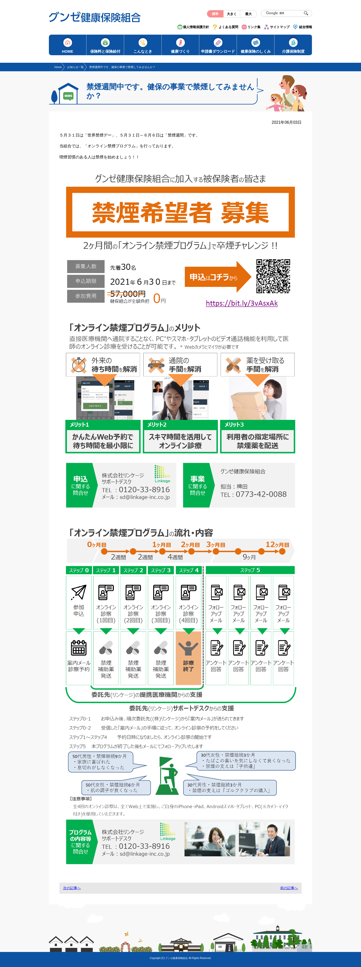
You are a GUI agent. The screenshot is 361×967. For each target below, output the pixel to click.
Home (58, 67)
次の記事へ (72, 888)
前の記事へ (289, 888)
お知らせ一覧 (75, 67)
